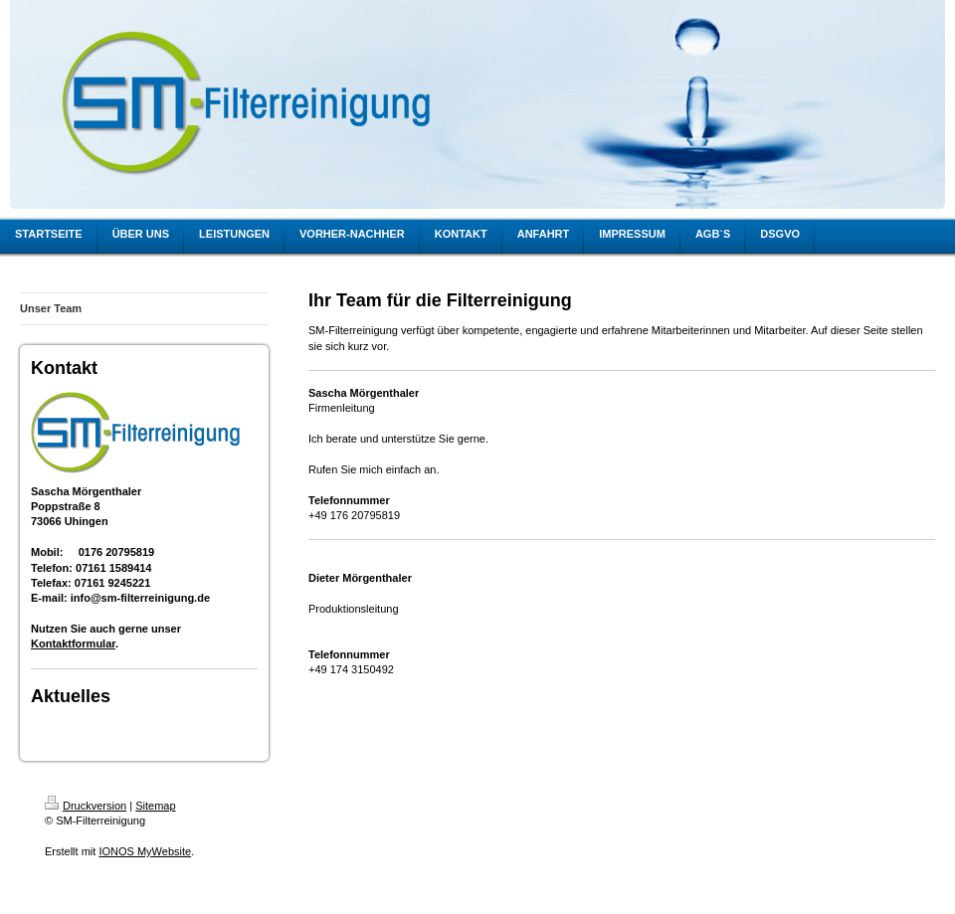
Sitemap (155, 806)
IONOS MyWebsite (144, 851)
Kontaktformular (73, 643)
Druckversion (85, 806)
